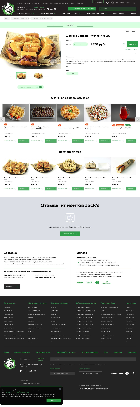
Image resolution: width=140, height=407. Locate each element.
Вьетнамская (130, 342)
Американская (130, 328)
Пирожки (31, 339)
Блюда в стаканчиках (107, 325)
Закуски (53, 321)
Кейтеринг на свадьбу (83, 339)
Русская (128, 314)
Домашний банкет (107, 328)
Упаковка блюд (8, 328)
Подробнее (10, 294)
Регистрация (125, 2)
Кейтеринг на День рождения (85, 318)
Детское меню (105, 335)
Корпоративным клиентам (59, 3)
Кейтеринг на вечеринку (84, 335)
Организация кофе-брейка (84, 321)
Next (137, 121)
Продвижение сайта (96, 393)
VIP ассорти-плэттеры (58, 342)
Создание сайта (84, 393)
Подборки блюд (108, 311)
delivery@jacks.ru (55, 376)
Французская (130, 325)
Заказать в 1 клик (123, 50)
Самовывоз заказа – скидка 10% (14, 339)
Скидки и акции (9, 335)
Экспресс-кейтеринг (60, 311)
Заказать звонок (39, 7)
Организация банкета (83, 346)
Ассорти (103, 318)
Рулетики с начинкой (35, 335)
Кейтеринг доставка (70, 13)
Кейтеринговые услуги (86, 311)
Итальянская (130, 321)
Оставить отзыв (129, 31)
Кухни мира (131, 311)
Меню (6, 360)
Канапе (53, 314)
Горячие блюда (33, 346)
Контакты (80, 3)
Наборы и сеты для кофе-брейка (111, 321)
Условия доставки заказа (44, 282)
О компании (36, 3)
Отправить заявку (43, 360)
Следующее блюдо (84, 25)
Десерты (53, 328)
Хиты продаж (118, 13)
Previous (2, 121)
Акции (45, 3)
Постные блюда (106, 346)
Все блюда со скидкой (35, 332)
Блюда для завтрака (107, 342)
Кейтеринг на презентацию (84, 332)
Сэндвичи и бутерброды (58, 332)
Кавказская (129, 318)
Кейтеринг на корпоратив (84, 328)
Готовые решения (24, 13)
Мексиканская (130, 332)
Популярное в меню (37, 311)
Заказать (123, 44)
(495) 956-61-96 (22, 7)
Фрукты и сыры (56, 325)
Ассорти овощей (56, 339)
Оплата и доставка (23, 3)
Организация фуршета (83, 314)
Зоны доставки (8, 318)
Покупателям (10, 311)
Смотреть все (32, 349)
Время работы (8, 321)
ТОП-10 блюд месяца (35, 318)
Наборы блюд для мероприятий (61, 346)
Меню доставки (46, 13)
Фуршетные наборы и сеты (109, 314)
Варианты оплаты (9, 332)
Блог (72, 3)
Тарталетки (54, 318)
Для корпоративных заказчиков (14, 346)
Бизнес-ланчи (105, 339)
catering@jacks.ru (84, 376)
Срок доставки (8, 325)
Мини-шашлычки (56, 335)
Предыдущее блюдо (56, 25)
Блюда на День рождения (36, 321)
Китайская (129, 335)
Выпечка (31, 328)
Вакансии (118, 360)
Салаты (30, 342)
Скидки (133, 13)
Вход (116, 2)
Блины (30, 325)
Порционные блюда (107, 332)
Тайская (128, 346)
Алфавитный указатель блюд (13, 342)
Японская (129, 339)
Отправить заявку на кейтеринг (84, 8)
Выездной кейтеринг (96, 13)
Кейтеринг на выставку (83, 342)
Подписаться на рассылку (90, 380)
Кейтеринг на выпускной (84, 325)
